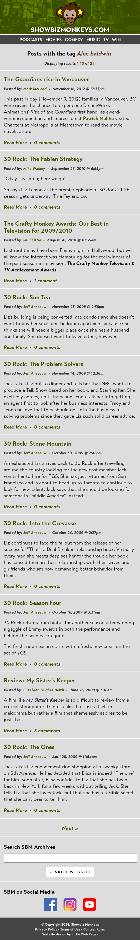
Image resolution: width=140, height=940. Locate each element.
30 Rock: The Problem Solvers (43, 364)
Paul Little (32, 240)
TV (106, 39)
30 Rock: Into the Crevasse (40, 523)
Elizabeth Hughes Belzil (43, 690)
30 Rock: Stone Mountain (37, 443)
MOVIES (53, 39)
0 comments (47, 142)
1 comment (45, 281)
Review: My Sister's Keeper (39, 680)
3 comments (47, 731)
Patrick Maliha (98, 118)
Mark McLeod (34, 88)
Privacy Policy (46, 929)
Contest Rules (94, 929)
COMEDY (74, 39)
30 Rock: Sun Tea (27, 297)
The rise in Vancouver (46, 79)
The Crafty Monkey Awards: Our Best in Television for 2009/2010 (56, 227)
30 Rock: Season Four (32, 603)
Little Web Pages (85, 934)
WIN (116, 39)
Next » (70, 828)
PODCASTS (30, 39)
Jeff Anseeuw (34, 306)
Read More (15, 142)
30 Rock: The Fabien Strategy (43, 159)
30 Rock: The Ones (29, 747)
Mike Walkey (34, 168)
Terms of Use (70, 929)
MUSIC (93, 39)
